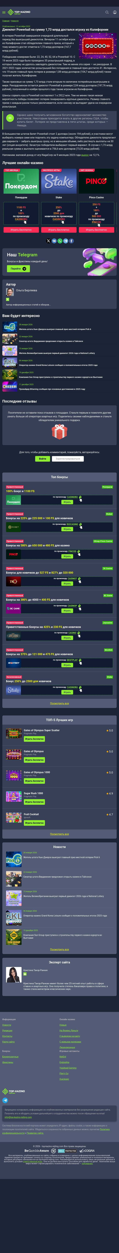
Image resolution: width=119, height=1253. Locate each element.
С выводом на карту (69, 1039)
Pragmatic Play (30, 737)
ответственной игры (32, 1165)
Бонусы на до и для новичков (39, 656)
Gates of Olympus (34, 754)
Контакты (7, 1039)
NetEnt (63, 1060)
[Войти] (114, 12)
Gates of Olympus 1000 (37, 775)
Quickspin (64, 1082)
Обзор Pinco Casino (103, 542)
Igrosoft (27, 821)
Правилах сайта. (35, 1136)
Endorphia (64, 1065)
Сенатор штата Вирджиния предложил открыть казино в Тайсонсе (51, 341)
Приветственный (15, 487)
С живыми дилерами (70, 1045)
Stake (59, 197)
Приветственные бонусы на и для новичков (43, 628)
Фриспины (7, 1065)
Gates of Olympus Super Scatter (42, 733)
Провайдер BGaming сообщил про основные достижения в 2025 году (52, 389)
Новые (63, 1028)
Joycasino (107, 625)
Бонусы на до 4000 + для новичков (37, 601)
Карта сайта (8, 1045)
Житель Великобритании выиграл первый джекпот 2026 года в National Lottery (57, 353)
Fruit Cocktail (31, 817)
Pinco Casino (96, 197)
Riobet (109, 514)
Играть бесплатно (21, 229)
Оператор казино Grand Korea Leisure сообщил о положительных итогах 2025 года (58, 365)
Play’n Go (64, 1077)
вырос (85, 155)
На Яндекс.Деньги (68, 1034)
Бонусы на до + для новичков (39, 518)
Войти (42, 458)
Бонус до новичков (28, 684)
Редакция (7, 1034)
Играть (67, 502)
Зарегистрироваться (68, 458)
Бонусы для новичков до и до (39, 573)
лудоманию (87, 1167)
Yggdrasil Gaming (67, 1071)
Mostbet (108, 652)
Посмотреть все (59, 706)
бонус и (20, 490)
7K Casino (107, 569)
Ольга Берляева (26, 290)
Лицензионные (67, 1050)
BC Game (108, 597)
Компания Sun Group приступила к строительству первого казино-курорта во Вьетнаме (61, 377)
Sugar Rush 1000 (33, 796)
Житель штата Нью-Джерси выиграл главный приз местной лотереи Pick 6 (55, 329)
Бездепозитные (9, 1060)
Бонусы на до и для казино (38, 546)
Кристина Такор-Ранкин (35, 973)
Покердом (21, 197)
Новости (6, 1028)
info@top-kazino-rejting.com (18, 1120)
